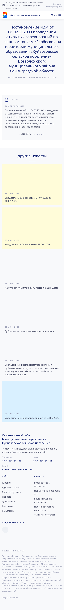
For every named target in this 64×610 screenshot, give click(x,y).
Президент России (10, 556)
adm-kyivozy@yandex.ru (17, 469)
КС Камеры (8, 510)
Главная (6, 482)
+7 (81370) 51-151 (42, 461)
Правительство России (46, 558)
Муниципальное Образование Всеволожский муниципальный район (29, 565)
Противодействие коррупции (44, 508)
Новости (6, 496)
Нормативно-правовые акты (47, 492)
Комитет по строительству (17, 574)
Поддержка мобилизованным (27, 588)
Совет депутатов (11, 492)
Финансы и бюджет (44, 514)
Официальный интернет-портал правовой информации (27, 585)
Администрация (10, 487)
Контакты (7, 506)
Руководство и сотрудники (42, 484)
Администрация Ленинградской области (20, 564)
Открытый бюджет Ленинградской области (32, 583)
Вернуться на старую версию (54, 5)
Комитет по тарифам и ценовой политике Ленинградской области (32, 568)
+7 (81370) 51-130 (11, 461)
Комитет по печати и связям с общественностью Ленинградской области (31, 570)
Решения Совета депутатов (43, 500)
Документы (8, 501)
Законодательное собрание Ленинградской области (25, 561)
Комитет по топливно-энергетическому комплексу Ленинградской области (27, 576)
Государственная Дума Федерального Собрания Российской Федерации (29, 557)
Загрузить (32, 134)
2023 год (14, 99)
